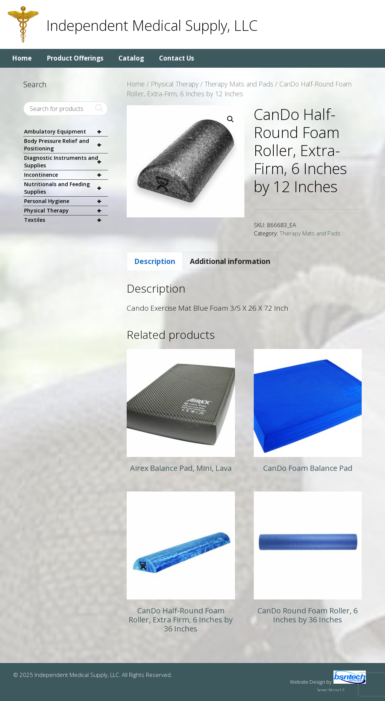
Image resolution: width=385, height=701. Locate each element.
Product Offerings (75, 58)
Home (22, 58)
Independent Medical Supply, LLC (152, 25)
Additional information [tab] (230, 261)
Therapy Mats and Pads (239, 83)
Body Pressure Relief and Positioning (66, 145)
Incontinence (66, 175)
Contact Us (176, 58)
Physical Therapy (175, 83)
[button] (230, 119)
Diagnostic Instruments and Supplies (66, 161)
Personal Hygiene (66, 201)
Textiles (66, 220)
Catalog (131, 58)
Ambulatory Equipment (66, 132)
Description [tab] (154, 261)
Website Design (307, 681)
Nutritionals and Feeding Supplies (66, 188)
